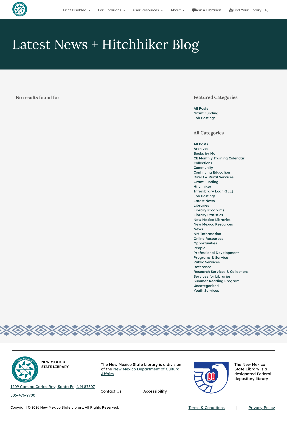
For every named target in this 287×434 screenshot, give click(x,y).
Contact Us (111, 391)
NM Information (207, 234)
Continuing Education (212, 172)
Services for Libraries (212, 276)
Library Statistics (208, 215)
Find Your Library (245, 10)
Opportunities (205, 243)
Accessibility (155, 391)
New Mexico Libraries (212, 219)
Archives (201, 148)
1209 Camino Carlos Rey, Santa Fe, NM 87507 (52, 386)
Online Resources (208, 238)
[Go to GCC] (211, 378)
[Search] (266, 10)
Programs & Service (211, 257)
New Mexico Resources (213, 224)
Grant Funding (206, 113)
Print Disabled (76, 10)
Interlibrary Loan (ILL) (213, 191)
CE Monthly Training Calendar (219, 158)
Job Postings (205, 118)
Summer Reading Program (217, 281)
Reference (202, 267)
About (178, 10)
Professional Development (216, 253)
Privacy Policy (262, 407)
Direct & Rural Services (214, 177)
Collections (203, 163)
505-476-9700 (22, 395)
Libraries (201, 205)
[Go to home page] (19, 9)
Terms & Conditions (206, 407)
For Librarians (111, 10)
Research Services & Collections (221, 271)
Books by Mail (205, 153)
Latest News (204, 201)
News (198, 229)
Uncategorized (206, 286)
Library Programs (209, 210)
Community (203, 167)
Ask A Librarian (206, 10)
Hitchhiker (202, 186)
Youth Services (206, 290)
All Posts (201, 108)
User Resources (148, 10)
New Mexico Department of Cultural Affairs (140, 371)
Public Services (207, 262)
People (199, 248)
